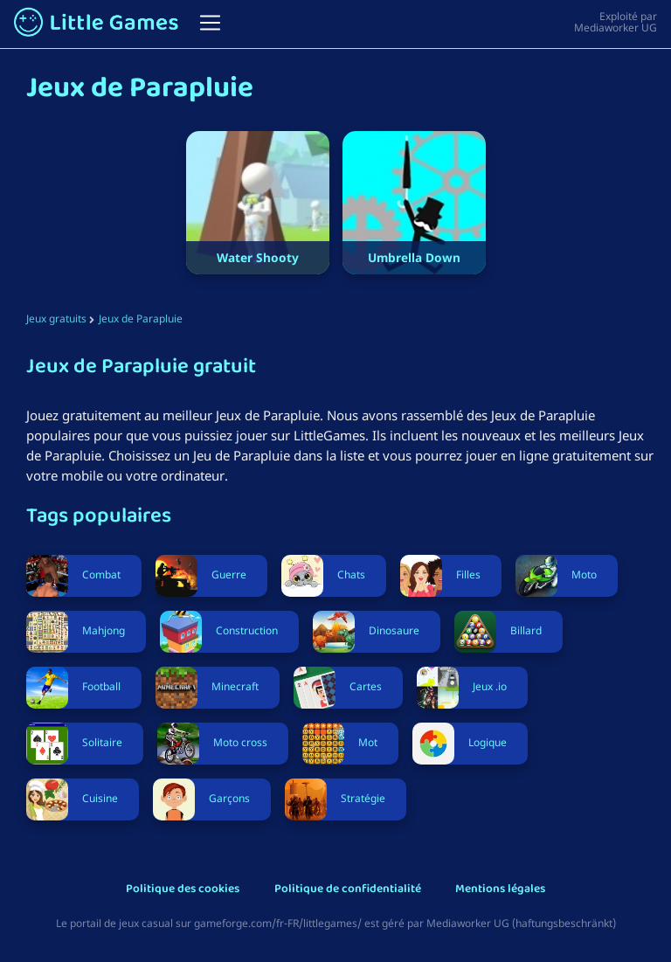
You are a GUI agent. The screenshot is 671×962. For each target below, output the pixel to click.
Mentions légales (500, 890)
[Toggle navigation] (210, 22)
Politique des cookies (182, 890)
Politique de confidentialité (347, 890)
